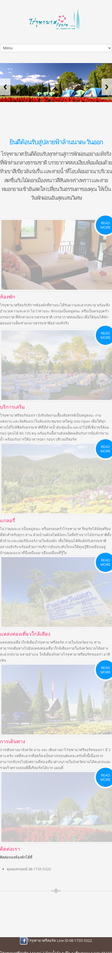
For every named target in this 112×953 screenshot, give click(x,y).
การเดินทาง (12, 741)
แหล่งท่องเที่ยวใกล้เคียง (25, 634)
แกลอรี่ (7, 520)
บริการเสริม (12, 407)
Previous (5, 87)
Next (107, 87)
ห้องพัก (7, 296)
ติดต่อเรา (10, 849)
